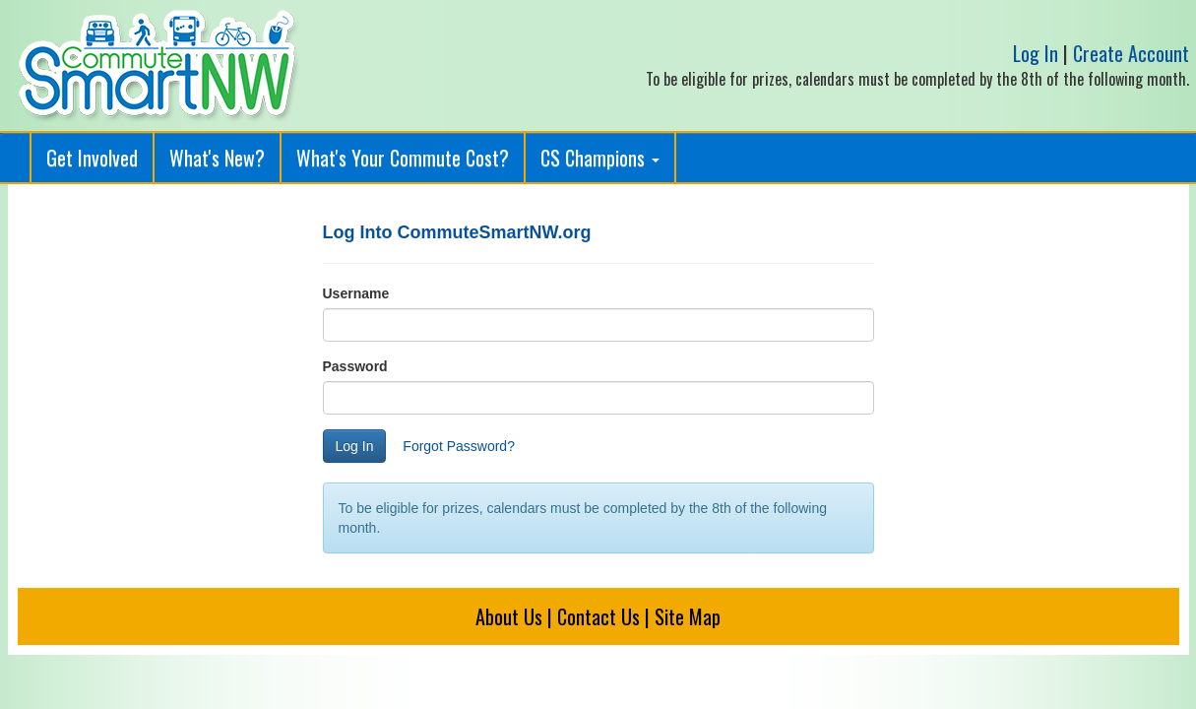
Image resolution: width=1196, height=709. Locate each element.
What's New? (217, 157)
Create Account (1131, 53)
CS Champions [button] (600, 157)
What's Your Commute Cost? (402, 157)
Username (356, 293)
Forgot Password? (459, 446)
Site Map (688, 616)
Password (355, 366)
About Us (508, 616)
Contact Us (598, 616)
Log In (1035, 53)
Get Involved (92, 157)
